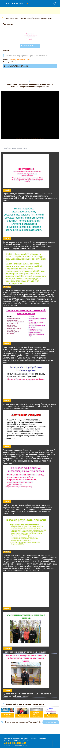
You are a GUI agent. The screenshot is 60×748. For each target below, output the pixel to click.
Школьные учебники (21, 740)
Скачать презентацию (16, 66)
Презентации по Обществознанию (19, 59)
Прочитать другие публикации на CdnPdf (30, 138)
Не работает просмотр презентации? (15, 148)
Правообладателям (38, 738)
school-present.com (15, 743)
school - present (17, 3)
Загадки (7, 740)
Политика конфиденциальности (16, 738)
